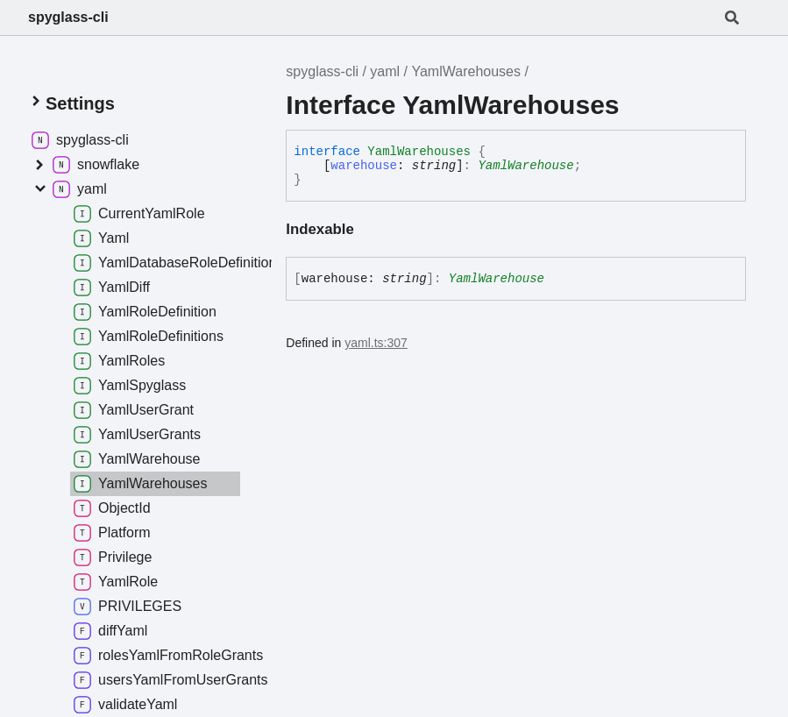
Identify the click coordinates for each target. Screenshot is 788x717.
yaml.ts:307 (376, 343)
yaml (385, 71)
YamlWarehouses (466, 71)
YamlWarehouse (525, 166)
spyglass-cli (68, 17)
